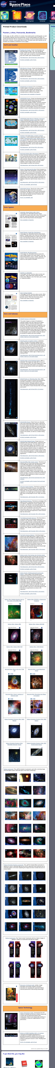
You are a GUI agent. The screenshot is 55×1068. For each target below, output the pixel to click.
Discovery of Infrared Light (27, 985)
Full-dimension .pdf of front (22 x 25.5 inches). (32, 57)
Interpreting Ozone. (25, 188)
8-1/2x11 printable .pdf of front (28, 437)
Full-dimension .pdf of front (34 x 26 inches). (31, 147)
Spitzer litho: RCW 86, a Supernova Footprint (36, 600)
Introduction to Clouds (26, 86)
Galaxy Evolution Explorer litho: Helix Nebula (14, 720)
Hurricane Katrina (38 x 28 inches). (29, 153)
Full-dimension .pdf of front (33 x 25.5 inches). (32, 566)
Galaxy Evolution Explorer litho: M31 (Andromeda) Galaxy (36, 744)
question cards (33, 120)
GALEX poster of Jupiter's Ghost (28, 341)
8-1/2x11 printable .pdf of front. (28, 59)
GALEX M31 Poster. (25, 422)
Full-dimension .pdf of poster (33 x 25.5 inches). (32, 514)
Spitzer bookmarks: (10, 938)
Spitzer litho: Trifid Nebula (36, 646)
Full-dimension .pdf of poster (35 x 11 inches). (32, 497)
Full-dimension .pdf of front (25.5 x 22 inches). (32, 591)
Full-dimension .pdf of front (27, 389)
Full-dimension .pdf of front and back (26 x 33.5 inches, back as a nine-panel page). (32, 336)
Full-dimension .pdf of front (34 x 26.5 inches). (32, 130)
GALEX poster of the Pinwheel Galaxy (30, 360)
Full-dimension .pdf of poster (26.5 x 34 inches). (32, 549)
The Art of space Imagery (26, 486)
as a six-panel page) (32, 371)
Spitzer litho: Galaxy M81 (14, 624)
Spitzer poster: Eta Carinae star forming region (32, 555)
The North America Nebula (27, 535)
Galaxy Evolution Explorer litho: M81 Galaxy (36, 720)
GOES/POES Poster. (25, 98)
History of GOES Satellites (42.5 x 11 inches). (32, 1033)
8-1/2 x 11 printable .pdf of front (28, 1042)
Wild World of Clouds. (26, 68)
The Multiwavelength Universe (28, 518)
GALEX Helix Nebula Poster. (27, 441)
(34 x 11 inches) (39, 389)
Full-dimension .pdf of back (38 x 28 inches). (31, 165)
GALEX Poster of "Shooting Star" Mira (30, 379)
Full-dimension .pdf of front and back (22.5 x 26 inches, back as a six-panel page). (32, 356)
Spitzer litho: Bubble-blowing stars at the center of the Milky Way (14, 600)
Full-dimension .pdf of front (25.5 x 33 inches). (32, 110)
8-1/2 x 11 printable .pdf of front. (28, 184)
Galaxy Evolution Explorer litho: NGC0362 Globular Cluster (14, 744)
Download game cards (30, 138)
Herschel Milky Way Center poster (29, 462)
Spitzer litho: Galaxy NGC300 (36, 624)
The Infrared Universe (26, 501)
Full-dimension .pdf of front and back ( (30, 369)
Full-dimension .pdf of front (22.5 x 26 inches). (32, 182)
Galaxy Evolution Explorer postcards (13, 865)
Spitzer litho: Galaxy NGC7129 (14, 646)
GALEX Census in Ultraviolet (27, 319)
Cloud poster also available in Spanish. (30, 94)
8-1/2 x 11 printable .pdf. (26, 197)
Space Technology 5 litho (27, 1012)
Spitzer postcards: (9, 769)
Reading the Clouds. (25, 50)
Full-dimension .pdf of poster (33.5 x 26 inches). (32, 531)
